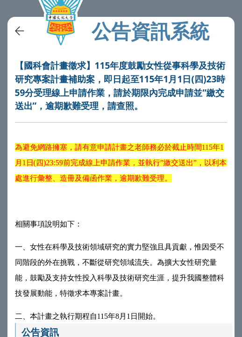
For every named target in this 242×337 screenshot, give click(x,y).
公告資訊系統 (150, 31)
